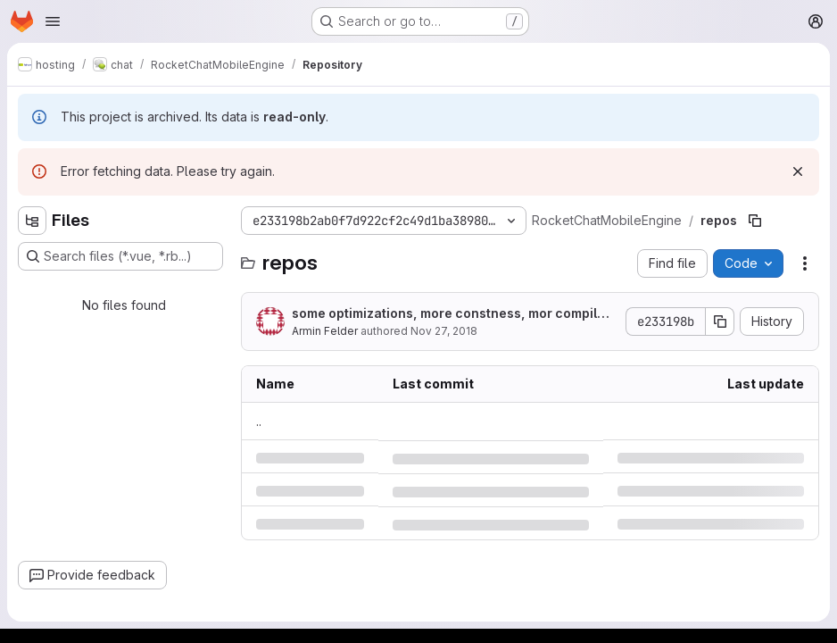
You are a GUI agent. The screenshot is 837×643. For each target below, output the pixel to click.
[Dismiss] (797, 171)
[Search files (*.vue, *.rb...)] (120, 256)
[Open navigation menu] (52, 21)
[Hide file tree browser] (32, 220)
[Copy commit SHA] (720, 321)
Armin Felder (325, 331)
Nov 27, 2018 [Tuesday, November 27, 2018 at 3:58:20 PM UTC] (443, 331)
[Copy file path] (755, 220)
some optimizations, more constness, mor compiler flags (451, 313)
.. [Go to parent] (258, 421)
